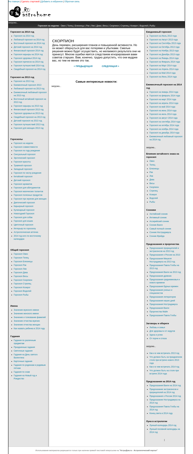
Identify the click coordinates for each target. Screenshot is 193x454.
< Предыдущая (83, 66)
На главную (13, 1)
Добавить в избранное (52, 1)
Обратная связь (72, 1)
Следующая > (110, 66)
